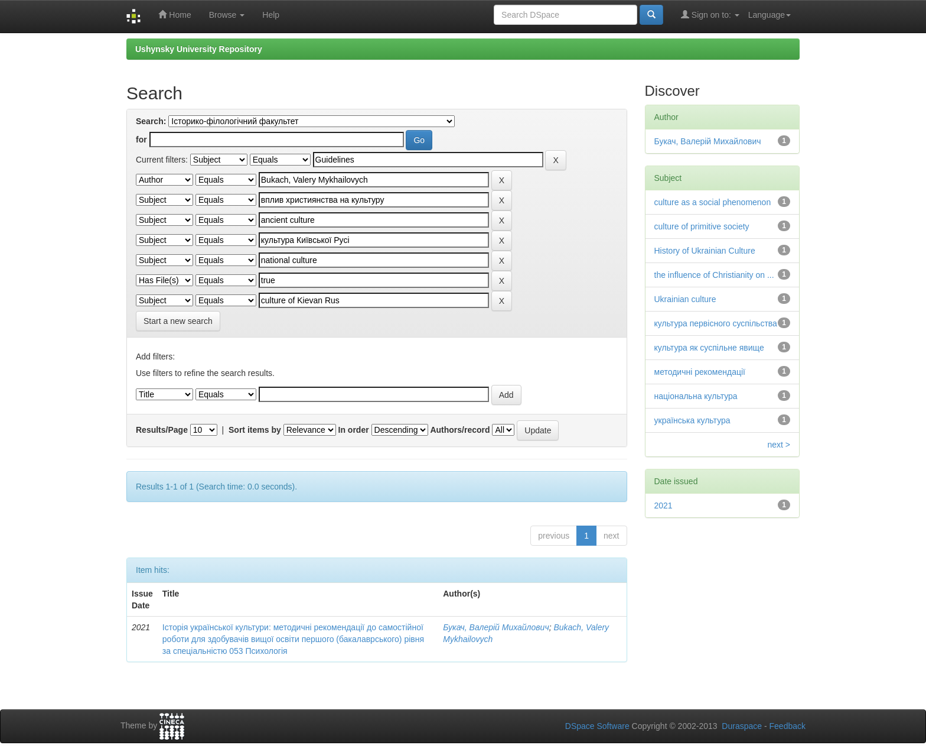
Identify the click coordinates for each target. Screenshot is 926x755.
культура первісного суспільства (715, 323)
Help (270, 15)
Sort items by (255, 430)
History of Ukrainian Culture (704, 250)
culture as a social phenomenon (712, 202)
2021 (663, 505)
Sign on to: (710, 14)
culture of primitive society (701, 226)
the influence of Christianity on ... (714, 275)
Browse (227, 15)
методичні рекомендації (699, 372)
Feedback (788, 726)
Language (769, 15)
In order (353, 430)
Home (174, 14)
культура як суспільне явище (709, 347)
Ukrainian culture (685, 299)
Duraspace (742, 726)
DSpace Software (597, 726)
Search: (151, 121)
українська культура (692, 420)
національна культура (696, 396)
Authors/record (460, 430)
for (141, 139)
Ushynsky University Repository (198, 49)
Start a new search (178, 321)
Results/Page (162, 430)
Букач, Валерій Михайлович (496, 627)
